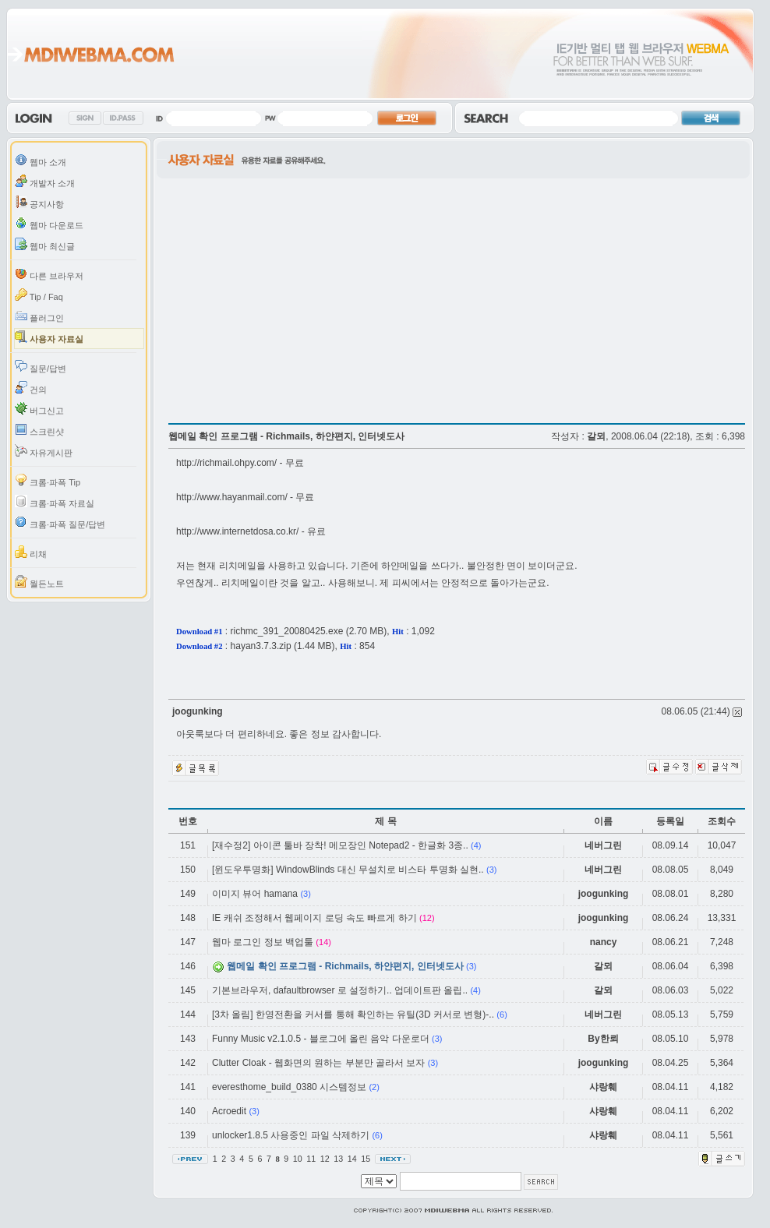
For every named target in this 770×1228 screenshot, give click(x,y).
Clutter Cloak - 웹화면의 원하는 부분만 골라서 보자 (318, 1062)
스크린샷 (39, 429)
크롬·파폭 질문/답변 (60, 522)
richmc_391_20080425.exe (287, 631)
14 (353, 1158)
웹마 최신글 (45, 244)
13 (339, 1158)
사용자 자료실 (49, 337)
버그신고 (39, 408)
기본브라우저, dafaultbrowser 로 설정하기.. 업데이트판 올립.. (340, 990)
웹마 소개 (40, 160)
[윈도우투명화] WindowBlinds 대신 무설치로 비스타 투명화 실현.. (348, 869)
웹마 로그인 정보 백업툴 (262, 942)
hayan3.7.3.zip (261, 645)
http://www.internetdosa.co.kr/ (237, 531)
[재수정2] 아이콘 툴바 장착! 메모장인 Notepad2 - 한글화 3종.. (340, 845)
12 (326, 1158)
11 (312, 1158)
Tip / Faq (39, 295)
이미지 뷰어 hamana (255, 893)
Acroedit (229, 1111)
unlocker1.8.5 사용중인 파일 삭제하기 (290, 1135)
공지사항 (39, 202)
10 (299, 1158)
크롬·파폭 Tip (47, 480)
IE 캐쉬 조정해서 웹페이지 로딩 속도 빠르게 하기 (314, 917)
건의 (31, 387)
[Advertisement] (247, 327)
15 (367, 1158)
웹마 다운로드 (49, 223)
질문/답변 (40, 366)
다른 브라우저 (49, 274)
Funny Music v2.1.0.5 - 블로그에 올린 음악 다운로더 (322, 1038)
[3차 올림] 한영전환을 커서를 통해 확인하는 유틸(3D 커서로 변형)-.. (353, 1014)
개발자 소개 (45, 181)
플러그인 (39, 316)
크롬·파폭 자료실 (54, 501)
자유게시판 (43, 450)
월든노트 (39, 581)
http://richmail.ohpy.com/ (226, 462)
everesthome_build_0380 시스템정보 (289, 1087)
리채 (31, 552)
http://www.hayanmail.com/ (232, 497)
